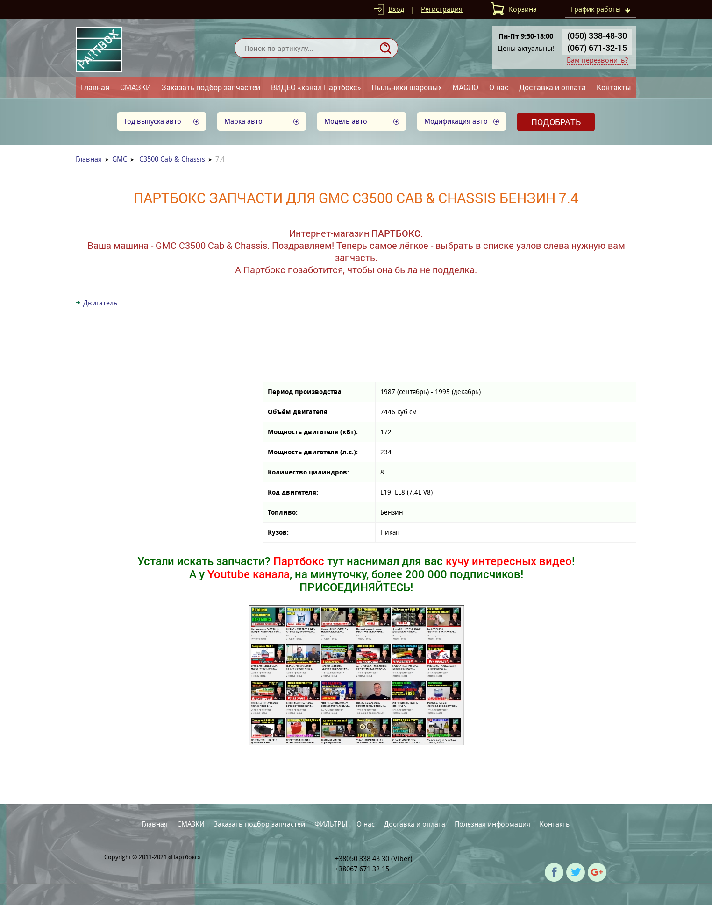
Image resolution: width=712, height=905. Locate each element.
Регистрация (442, 9)
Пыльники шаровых (406, 87)
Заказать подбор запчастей (210, 87)
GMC (119, 159)
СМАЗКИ (135, 87)
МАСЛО (465, 87)
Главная (95, 87)
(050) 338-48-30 (597, 35)
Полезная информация (492, 824)
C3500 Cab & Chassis (172, 159)
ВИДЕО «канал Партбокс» (316, 87)
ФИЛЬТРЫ (330, 824)
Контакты (614, 87)
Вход (396, 9)
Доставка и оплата (552, 87)
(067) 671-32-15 (597, 47)
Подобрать (556, 121)
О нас (499, 87)
